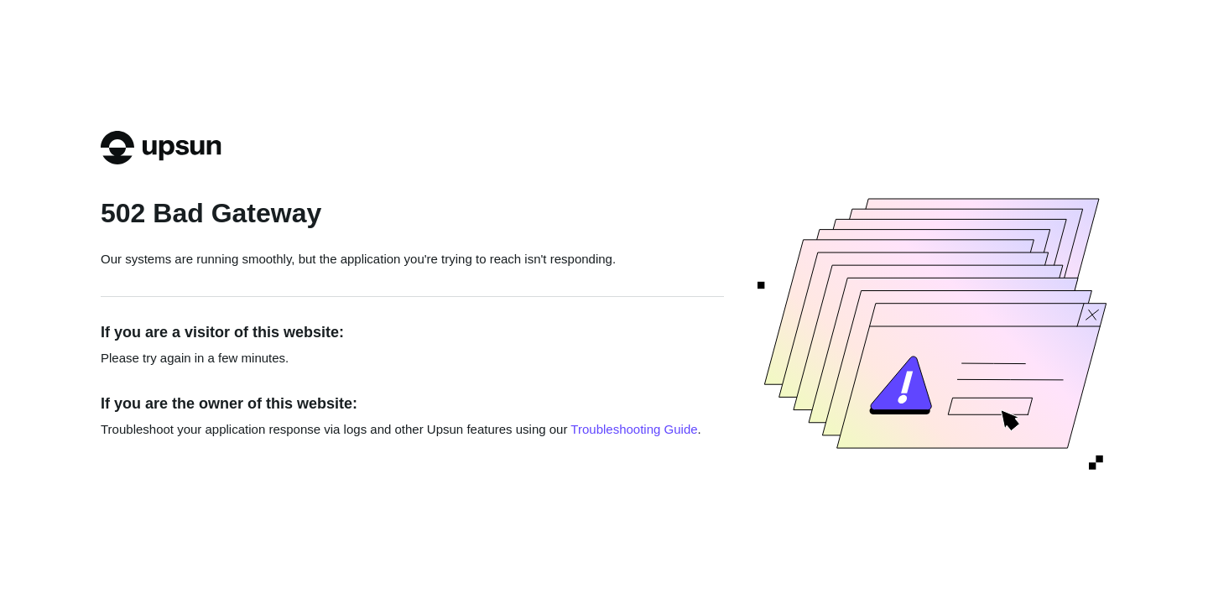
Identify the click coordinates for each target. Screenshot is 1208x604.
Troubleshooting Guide (633, 429)
